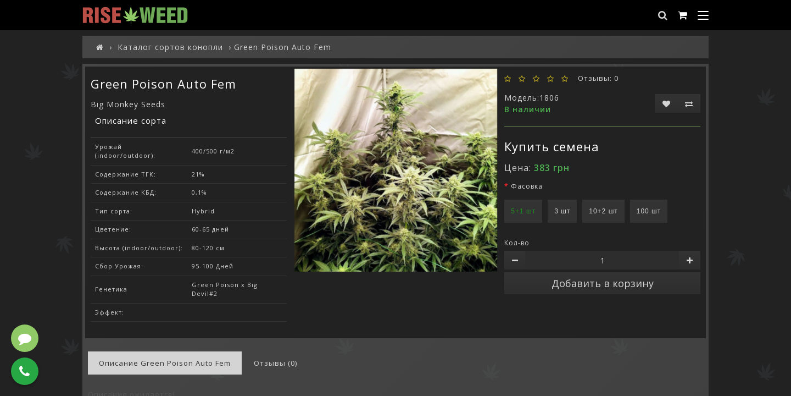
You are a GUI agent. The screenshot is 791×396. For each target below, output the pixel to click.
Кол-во (517, 243)
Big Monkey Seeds (128, 104)
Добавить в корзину (603, 283)
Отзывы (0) (275, 363)
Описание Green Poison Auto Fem (165, 363)
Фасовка (527, 186)
